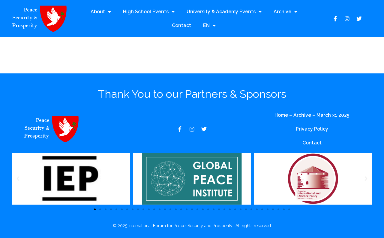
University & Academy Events (224, 11)
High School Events (149, 11)
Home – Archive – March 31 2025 (311, 115)
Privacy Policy (312, 129)
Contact (181, 25)
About (101, 11)
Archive (285, 11)
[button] (18, 179)
